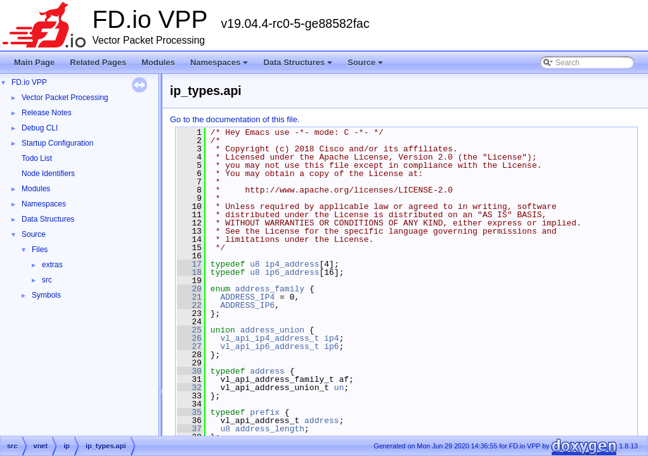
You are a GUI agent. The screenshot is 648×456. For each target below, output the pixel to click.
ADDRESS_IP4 (247, 297)
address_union (272, 330)
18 (189, 272)
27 (189, 346)
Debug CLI (40, 128)
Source (366, 66)
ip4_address (292, 264)
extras (52, 264)
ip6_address (292, 272)
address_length (269, 428)
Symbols (46, 295)
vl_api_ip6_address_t (269, 346)
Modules (158, 62)
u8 (255, 264)
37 (189, 428)
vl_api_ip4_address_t (269, 338)
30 (189, 371)
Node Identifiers (48, 173)
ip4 (331, 338)
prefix (265, 412)
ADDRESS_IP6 (247, 305)
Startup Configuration (57, 143)
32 (189, 387)
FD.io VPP (29, 82)
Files (40, 249)
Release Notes (47, 112)
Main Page (34, 62)
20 (189, 288)
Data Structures (298, 66)
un (339, 387)
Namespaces (220, 66)
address (267, 371)
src (47, 280)
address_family (269, 288)
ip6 (331, 346)
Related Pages (98, 62)
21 (189, 297)
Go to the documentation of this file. (235, 119)
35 (189, 412)
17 (189, 264)
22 (189, 305)
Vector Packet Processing (65, 97)
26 (189, 338)
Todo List (37, 158)
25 (189, 330)
